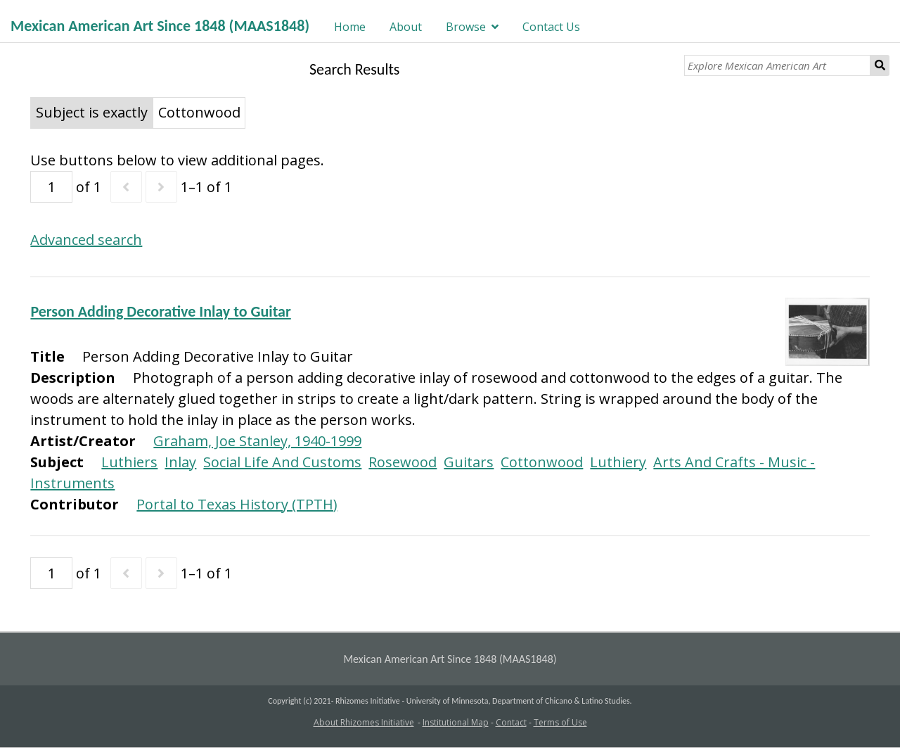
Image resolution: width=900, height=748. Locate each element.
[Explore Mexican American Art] (777, 65)
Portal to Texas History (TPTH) (237, 504)
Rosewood (402, 461)
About (406, 26)
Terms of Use (560, 722)
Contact (511, 722)
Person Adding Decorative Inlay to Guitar (160, 311)
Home (350, 26)
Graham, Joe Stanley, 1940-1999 (257, 440)
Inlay (180, 461)
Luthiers (129, 461)
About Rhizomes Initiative (364, 722)
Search (879, 65)
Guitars (469, 461)
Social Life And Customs (282, 461)
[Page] (51, 187)
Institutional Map (456, 722)
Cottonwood (542, 461)
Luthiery (618, 461)
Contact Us (551, 26)
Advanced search (86, 239)
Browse (466, 26)
